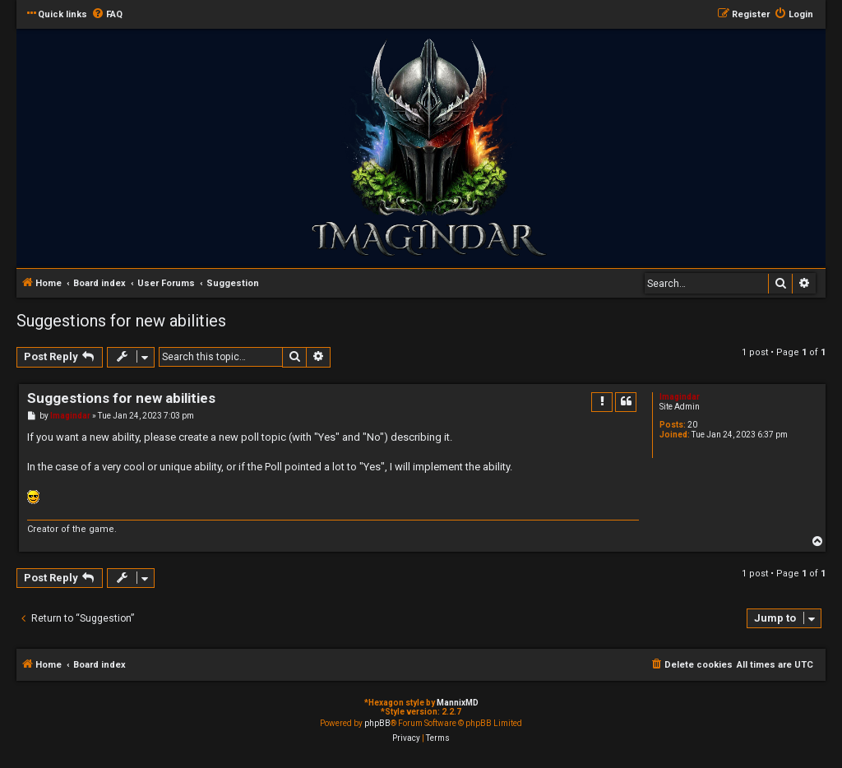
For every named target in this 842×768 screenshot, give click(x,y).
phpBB (377, 723)
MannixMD (458, 702)
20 (692, 424)
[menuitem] (107, 15)
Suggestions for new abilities (121, 321)
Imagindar (679, 396)
